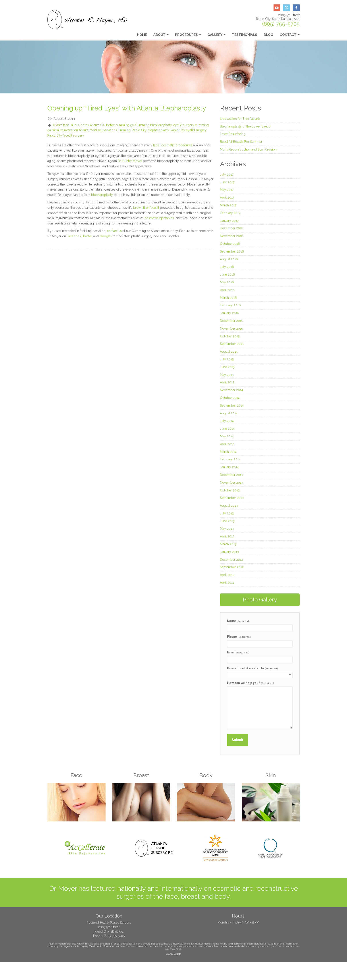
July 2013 (227, 513)
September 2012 (232, 567)
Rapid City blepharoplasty (150, 130)
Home (142, 35)
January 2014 (229, 467)
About (161, 36)
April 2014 (227, 444)
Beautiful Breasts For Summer (241, 141)
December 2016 (231, 228)
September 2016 (232, 251)
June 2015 (227, 367)
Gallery (216, 36)
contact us (114, 231)
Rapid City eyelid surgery (188, 130)
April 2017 (227, 197)
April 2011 (227, 582)
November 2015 (231, 328)
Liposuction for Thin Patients (240, 118)
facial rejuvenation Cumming (110, 130)
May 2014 (227, 436)
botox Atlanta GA (93, 125)
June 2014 (227, 428)
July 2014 (227, 421)
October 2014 (230, 398)
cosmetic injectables (159, 218)
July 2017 (226, 174)
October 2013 (230, 490)
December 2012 (231, 559)
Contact (290, 36)
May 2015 (226, 375)
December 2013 (231, 475)
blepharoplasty (102, 195)
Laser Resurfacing (232, 134)
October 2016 (230, 243)
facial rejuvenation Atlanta (70, 130)
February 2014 (230, 459)
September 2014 (232, 405)
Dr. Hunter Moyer (130, 161)
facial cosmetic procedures (172, 145)
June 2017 (227, 182)
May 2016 (227, 282)
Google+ (106, 236)
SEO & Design (173, 953)
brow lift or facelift (146, 207)
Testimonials (244, 35)
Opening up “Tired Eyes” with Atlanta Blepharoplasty (126, 108)
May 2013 (227, 528)
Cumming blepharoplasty (153, 125)
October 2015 (229, 336)
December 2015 (231, 321)
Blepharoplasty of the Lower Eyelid (245, 126)
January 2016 (229, 313)
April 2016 (227, 290)
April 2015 (227, 382)
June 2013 (227, 521)
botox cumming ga (120, 125)
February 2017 (230, 213)
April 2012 (227, 575)
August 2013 (229, 505)
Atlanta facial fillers (66, 125)
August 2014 (229, 413)
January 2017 (229, 220)
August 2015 (228, 351)
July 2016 (227, 267)
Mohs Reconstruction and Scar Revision (248, 149)
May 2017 (226, 189)
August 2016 (229, 259)
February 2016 (230, 305)
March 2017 (228, 205)
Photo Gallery (260, 599)
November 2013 (231, 482)
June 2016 (227, 274)
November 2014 (231, 390)
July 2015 (226, 359)
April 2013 (227, 536)
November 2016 (231, 236)
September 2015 (231, 344)
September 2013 (232, 498)
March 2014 (228, 452)
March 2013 (228, 544)
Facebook (74, 236)
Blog (268, 35)
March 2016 (228, 297)
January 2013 (229, 552)
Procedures (188, 36)
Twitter (87, 236)
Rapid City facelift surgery (65, 135)
